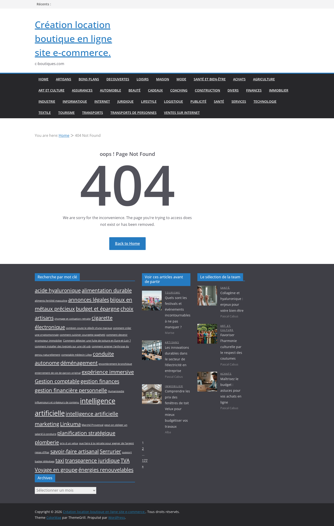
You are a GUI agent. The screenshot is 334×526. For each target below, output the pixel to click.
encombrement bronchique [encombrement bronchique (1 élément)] (115, 363)
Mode (181, 79)
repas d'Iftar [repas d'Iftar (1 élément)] (42, 452)
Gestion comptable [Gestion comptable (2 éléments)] (57, 381)
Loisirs (143, 79)
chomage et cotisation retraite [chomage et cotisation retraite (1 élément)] (73, 318)
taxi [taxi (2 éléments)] (59, 460)
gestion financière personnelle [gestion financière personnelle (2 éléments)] (71, 390)
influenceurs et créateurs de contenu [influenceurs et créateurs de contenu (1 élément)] (57, 402)
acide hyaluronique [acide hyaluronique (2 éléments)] (58, 290)
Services (238, 101)
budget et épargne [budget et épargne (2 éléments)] (97, 308)
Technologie (265, 101)
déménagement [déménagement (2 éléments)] (79, 362)
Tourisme (66, 112)
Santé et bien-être (210, 79)
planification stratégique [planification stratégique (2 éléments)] (86, 433)
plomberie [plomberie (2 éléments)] (47, 442)
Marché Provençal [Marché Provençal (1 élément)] (92, 425)
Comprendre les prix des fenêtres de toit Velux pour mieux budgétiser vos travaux (177, 408)
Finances (254, 90)
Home (43, 79)
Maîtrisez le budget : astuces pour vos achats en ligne (230, 390)
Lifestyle (149, 101)
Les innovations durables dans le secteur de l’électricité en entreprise (177, 359)
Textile (45, 112)
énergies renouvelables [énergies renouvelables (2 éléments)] (105, 469)
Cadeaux (155, 90)
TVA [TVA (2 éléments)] (125, 460)
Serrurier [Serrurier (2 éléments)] (110, 451)
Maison (162, 79)
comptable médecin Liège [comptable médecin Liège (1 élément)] (76, 354)
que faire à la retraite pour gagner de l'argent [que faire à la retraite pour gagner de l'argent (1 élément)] (106, 443)
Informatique (75, 101)
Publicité (198, 101)
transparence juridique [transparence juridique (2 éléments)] (92, 460)
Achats (239, 79)
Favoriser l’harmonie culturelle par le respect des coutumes (231, 347)
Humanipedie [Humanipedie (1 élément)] (116, 391)
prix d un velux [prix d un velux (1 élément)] (69, 443)
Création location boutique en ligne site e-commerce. (73, 38)
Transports (92, 112)
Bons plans (89, 79)
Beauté (134, 90)
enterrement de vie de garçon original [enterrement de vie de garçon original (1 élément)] (58, 373)
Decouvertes (117, 79)
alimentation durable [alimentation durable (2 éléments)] (107, 290)
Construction (207, 90)
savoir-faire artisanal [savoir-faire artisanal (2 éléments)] (74, 451)
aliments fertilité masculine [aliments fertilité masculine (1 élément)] (51, 300)
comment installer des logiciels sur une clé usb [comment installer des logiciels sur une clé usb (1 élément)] (63, 346)
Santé (219, 101)
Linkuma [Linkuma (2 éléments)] (70, 424)
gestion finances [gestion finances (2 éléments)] (99, 381)
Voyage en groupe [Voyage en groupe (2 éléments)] (56, 469)
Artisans (63, 79)
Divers (233, 90)
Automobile (110, 90)
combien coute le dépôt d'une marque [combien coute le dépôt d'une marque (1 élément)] (89, 328)
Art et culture (51, 90)
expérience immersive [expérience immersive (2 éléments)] (108, 371)
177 (145, 460)
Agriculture (264, 79)
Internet (102, 101)
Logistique (173, 101)
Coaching (178, 90)
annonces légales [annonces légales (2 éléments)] (88, 299)
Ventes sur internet (182, 112)
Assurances (82, 90)
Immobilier (278, 90)
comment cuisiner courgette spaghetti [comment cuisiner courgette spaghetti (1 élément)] (82, 334)
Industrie (47, 101)
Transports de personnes (133, 112)
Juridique (125, 101)
